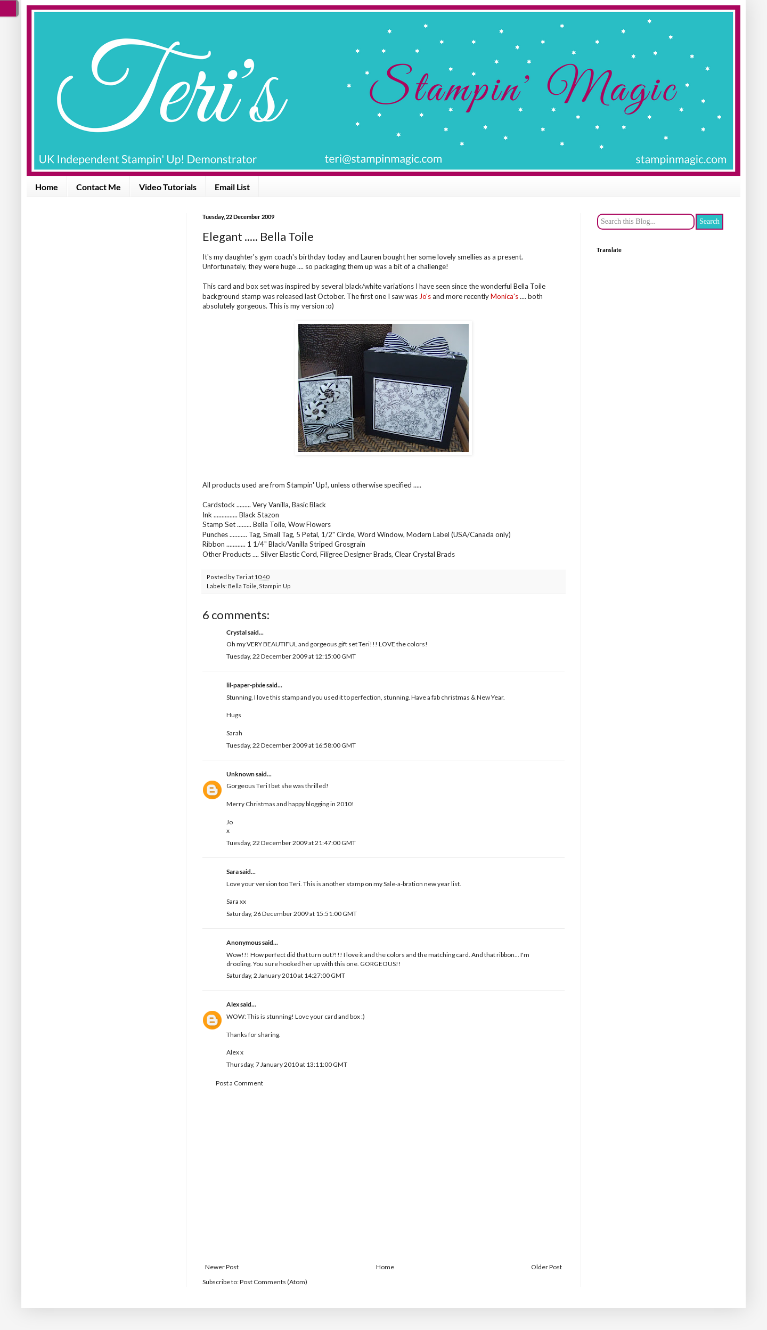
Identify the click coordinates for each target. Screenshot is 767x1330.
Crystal (236, 632)
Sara (232, 871)
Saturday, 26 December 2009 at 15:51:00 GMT (291, 914)
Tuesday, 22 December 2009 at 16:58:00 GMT (291, 745)
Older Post (546, 1267)
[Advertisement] (383, 1175)
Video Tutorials (168, 187)
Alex (232, 1004)
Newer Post (222, 1267)
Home (46, 187)
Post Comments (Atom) (273, 1282)
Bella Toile (242, 585)
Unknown (240, 774)
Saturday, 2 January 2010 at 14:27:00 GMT (285, 975)
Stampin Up (275, 585)
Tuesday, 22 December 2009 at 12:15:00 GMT (291, 656)
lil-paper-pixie (245, 685)
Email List (232, 187)
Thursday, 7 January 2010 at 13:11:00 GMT (286, 1064)
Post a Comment (239, 1083)
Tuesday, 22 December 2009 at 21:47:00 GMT (291, 843)
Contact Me (98, 187)
